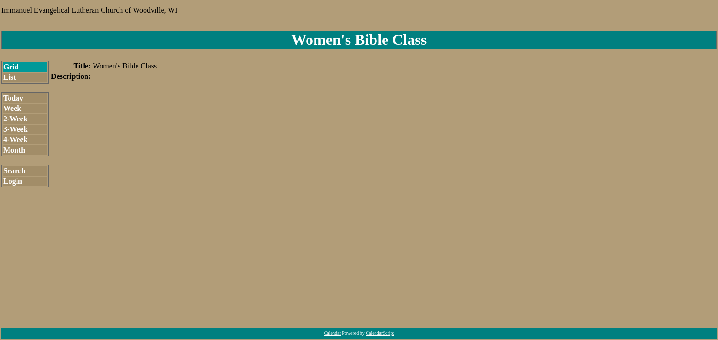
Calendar (332, 333)
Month (14, 150)
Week (12, 108)
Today (13, 98)
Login (12, 181)
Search (14, 171)
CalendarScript (380, 333)
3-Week (15, 129)
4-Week (15, 140)
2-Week (15, 119)
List (9, 77)
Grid (11, 67)
